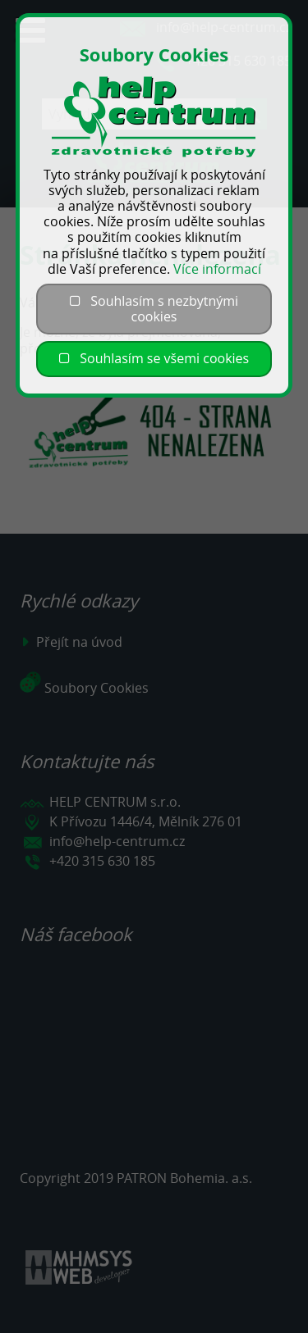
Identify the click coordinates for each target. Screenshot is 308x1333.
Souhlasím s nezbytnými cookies (154, 308)
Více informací (217, 269)
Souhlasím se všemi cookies (154, 358)
